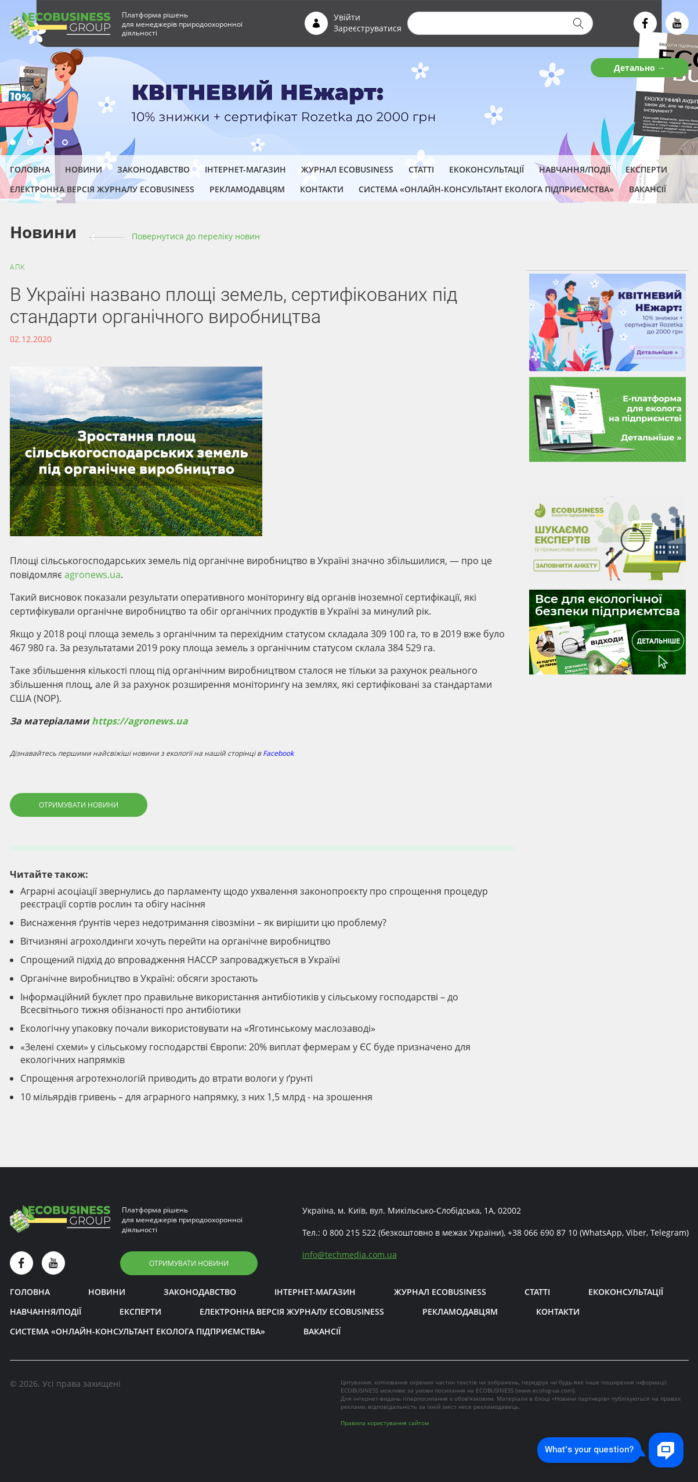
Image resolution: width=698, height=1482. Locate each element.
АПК (18, 267)
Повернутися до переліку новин (196, 236)
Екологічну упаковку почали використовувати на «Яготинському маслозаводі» (197, 1028)
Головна (30, 169)
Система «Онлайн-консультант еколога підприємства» (486, 189)
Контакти (321, 189)
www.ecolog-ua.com (545, 1390)
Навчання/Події (574, 169)
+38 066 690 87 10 (542, 1232)
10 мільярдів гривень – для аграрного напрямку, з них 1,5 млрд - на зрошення (196, 1096)
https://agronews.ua (140, 721)
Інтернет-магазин (245, 169)
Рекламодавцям (247, 189)
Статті (421, 169)
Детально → (640, 67)
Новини (83, 169)
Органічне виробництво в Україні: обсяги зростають (139, 978)
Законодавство (153, 169)
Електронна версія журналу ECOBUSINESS (102, 189)
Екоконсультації (486, 169)
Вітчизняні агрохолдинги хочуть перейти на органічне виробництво (175, 941)
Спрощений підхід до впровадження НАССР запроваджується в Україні (180, 959)
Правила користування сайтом (385, 1423)
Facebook (278, 753)
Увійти (347, 17)
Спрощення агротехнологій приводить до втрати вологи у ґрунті (166, 1078)
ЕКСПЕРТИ (646, 169)
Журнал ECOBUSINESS (347, 169)
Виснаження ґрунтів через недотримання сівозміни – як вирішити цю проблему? (203, 922)
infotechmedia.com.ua (349, 1254)
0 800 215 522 (349, 1232)
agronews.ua (92, 574)
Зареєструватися (368, 28)
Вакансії (647, 189)
